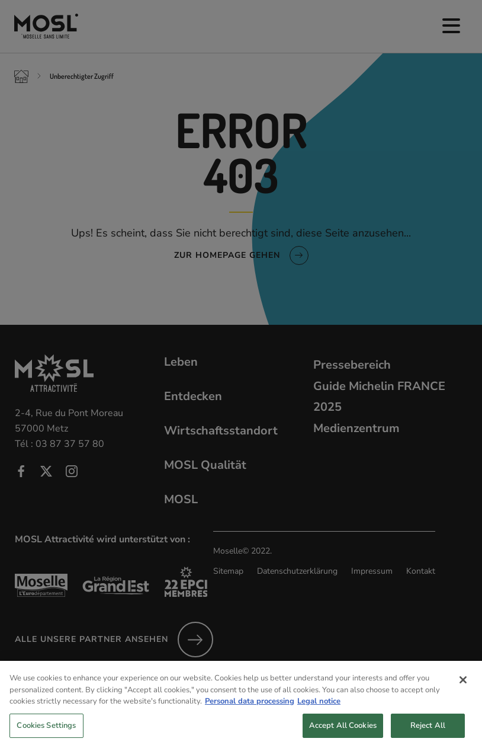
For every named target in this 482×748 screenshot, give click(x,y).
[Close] (463, 689)
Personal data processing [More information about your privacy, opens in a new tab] (249, 710)
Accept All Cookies (343, 735)
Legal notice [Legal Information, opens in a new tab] (318, 710)
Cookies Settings (46, 735)
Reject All (427, 735)
